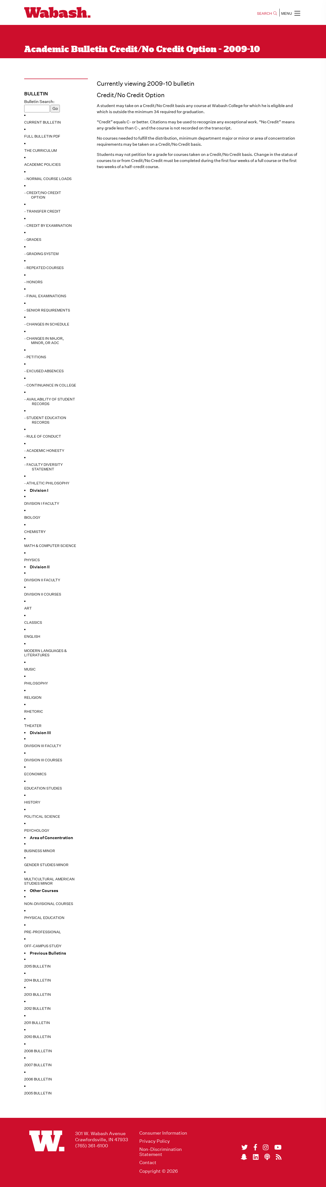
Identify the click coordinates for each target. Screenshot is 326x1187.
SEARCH (267, 13)
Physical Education (44, 917)
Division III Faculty (42, 746)
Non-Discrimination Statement (160, 1152)
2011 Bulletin (37, 1022)
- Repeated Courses (44, 267)
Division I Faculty (41, 503)
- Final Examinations (45, 296)
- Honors (33, 282)
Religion (33, 697)
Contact (147, 1162)
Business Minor (39, 851)
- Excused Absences (44, 371)
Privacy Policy (154, 1141)
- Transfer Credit (42, 211)
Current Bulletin (42, 122)
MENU (290, 13)
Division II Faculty (42, 580)
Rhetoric (33, 711)
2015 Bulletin (37, 966)
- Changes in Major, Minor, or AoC (44, 340)
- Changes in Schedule (46, 324)
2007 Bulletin (38, 1065)
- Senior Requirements (47, 310)
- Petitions (35, 357)
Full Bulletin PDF (42, 136)
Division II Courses (42, 594)
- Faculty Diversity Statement (43, 466)
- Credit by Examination (48, 225)
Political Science (42, 816)
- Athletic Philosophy (46, 483)
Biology (32, 517)
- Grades (32, 239)
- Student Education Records (45, 420)
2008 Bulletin (38, 1051)
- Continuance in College (50, 385)
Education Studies (43, 788)
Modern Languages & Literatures (45, 653)
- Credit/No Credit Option (42, 195)
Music (30, 669)
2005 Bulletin (38, 1093)
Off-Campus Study (42, 946)
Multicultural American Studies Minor (49, 881)
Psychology (36, 830)
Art (28, 608)
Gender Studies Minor (46, 865)
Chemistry (35, 531)
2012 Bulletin (37, 1008)
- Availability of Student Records (49, 401)
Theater (33, 725)
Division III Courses (43, 760)
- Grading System (41, 253)
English (32, 636)
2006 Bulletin (38, 1079)
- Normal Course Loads (48, 178)
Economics (35, 774)
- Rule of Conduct (42, 436)
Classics (33, 622)
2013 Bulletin (37, 994)
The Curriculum (40, 150)
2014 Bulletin (37, 980)
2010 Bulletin (37, 1036)
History (32, 802)
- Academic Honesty (44, 450)
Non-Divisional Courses (48, 903)
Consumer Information (163, 1133)
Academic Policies (42, 164)
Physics (32, 560)
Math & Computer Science (50, 545)
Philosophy (36, 683)
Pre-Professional (42, 932)
